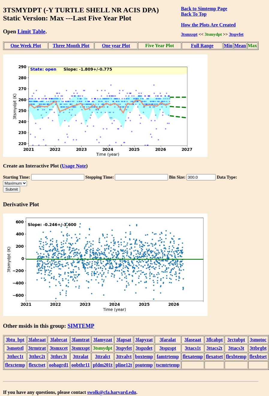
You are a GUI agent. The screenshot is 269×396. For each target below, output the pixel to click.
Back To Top (193, 14)
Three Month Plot (71, 45)
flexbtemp (236, 356)
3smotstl (15, 348)
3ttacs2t (214, 348)
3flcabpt (214, 339)
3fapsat (123, 339)
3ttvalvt (124, 356)
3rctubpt (236, 339)
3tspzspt (167, 348)
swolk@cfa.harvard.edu (111, 392)
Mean (240, 45)
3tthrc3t (58, 356)
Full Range (202, 45)
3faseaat (192, 339)
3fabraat (37, 339)
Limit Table (31, 31)
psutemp (144, 364)
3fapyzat (144, 339)
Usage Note (74, 166)
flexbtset (258, 356)
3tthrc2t (37, 356)
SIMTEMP (80, 326)
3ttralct (102, 356)
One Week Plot (25, 45)
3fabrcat (58, 339)
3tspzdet (144, 348)
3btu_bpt (15, 339)
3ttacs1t (193, 348)
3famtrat (81, 339)
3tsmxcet (58, 348)
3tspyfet (236, 34)
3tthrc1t (15, 356)
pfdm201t (102, 364)
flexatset (214, 356)
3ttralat (80, 356)
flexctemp (15, 364)
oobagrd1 (58, 364)
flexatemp (193, 356)
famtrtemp (168, 356)
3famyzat (102, 339)
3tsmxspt (189, 34)
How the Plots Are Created (208, 24)
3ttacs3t (236, 348)
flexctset (36, 364)
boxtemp (144, 356)
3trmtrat (37, 348)
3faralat (168, 339)
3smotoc (258, 339)
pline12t (123, 364)
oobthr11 (80, 364)
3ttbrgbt (258, 348)
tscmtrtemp (168, 364)
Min (228, 45)
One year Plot (116, 45)
